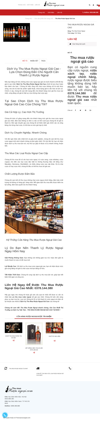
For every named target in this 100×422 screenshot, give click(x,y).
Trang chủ (22, 5)
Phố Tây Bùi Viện (54, 336)
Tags (43, 61)
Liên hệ (37, 5)
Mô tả (24, 61)
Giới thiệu (30, 5)
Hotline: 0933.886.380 (90, 12)
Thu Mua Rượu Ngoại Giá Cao (39, 68)
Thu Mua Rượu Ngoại (29, 308)
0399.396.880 (15, 406)
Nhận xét (34, 61)
